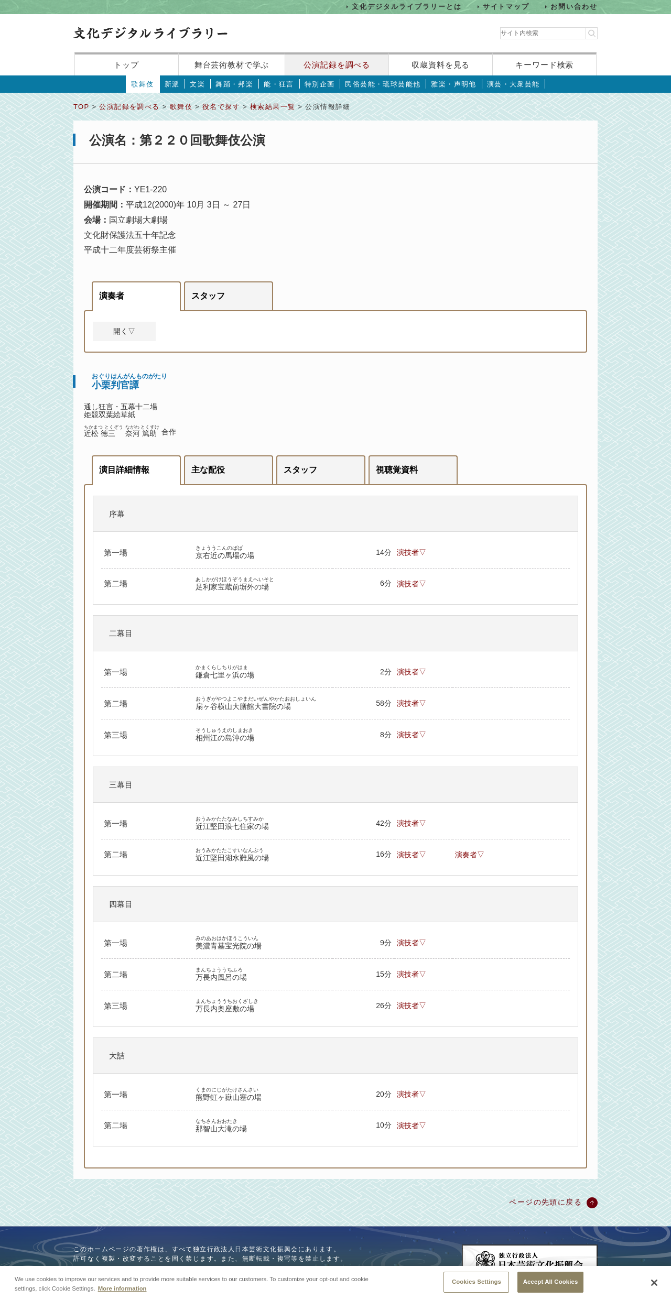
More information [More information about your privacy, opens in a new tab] (122, 1293)
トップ (126, 64)
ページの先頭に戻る (545, 1202)
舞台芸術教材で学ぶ (231, 64)
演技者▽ (411, 552)
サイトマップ (506, 6)
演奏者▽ (469, 854)
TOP (81, 107)
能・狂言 (279, 84)
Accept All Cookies (550, 1287)
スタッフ (208, 295)
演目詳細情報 (124, 469)
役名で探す (221, 107)
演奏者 (111, 295)
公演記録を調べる (337, 64)
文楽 (197, 84)
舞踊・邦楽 (234, 84)
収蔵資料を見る (441, 64)
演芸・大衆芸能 (513, 84)
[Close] (654, 1287)
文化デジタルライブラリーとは (406, 6)
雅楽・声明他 (453, 84)
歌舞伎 (142, 84)
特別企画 (320, 84)
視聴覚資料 (397, 469)
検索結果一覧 (272, 107)
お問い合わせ (574, 6)
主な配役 (208, 469)
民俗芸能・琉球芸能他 (382, 84)
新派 (172, 84)
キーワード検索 (544, 64)
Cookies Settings (476, 1287)
